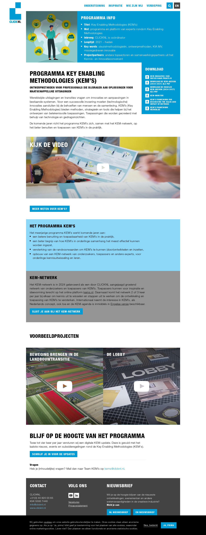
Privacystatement (78, 505)
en (177, 5)
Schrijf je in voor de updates (53, 454)
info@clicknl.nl (38, 504)
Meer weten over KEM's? (49, 208)
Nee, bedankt (151, 525)
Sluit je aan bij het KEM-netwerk (56, 311)
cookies (48, 522)
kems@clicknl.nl (114, 468)
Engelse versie (120, 304)
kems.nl (88, 292)
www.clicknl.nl (38, 507)
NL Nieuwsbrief (118, 512)
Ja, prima (168, 525)
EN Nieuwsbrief (145, 512)
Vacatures (74, 502)
